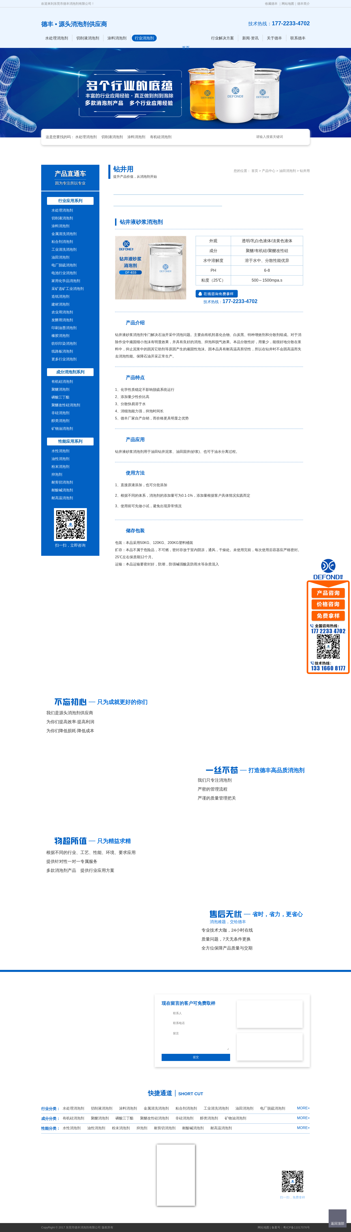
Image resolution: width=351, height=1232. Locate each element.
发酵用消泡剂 (62, 320)
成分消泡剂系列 (70, 372)
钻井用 (305, 171)
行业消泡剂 (144, 38)
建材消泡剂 (60, 304)
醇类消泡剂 (60, 421)
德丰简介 (303, 3)
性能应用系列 (70, 441)
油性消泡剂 (60, 459)
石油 (154, 189)
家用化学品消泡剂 (65, 281)
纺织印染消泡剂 (64, 343)
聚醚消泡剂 (60, 389)
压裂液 (127, 189)
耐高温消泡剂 (62, 498)
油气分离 (236, 189)
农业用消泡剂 (62, 312)
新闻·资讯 (250, 38)
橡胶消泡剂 (60, 336)
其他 (208, 200)
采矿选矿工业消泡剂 (67, 289)
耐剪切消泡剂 (62, 482)
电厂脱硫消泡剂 (64, 265)
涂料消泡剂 (116, 38)
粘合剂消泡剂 (62, 242)
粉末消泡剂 (60, 466)
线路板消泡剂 (62, 351)
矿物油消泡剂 (62, 428)
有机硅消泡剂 (160, 137)
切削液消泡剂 (87, 38)
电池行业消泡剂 (64, 273)
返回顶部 (337, 1223)
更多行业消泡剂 (64, 359)
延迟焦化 (127, 200)
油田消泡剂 (60, 257)
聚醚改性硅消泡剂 (65, 405)
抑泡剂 (56, 474)
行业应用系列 (70, 201)
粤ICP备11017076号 (296, 1227)
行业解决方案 (222, 38)
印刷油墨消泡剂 (64, 328)
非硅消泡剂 (60, 413)
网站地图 (288, 3)
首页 (254, 171)
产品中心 (268, 171)
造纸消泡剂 (60, 296)
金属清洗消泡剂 (64, 234)
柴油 (181, 189)
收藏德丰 (271, 3)
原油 (208, 189)
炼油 (290, 189)
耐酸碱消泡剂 (62, 490)
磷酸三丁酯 (60, 397)
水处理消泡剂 (56, 38)
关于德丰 (274, 38)
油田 (181, 200)
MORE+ (303, 1108)
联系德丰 (298, 38)
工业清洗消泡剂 (64, 249)
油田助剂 (154, 200)
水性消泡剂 (60, 451)
